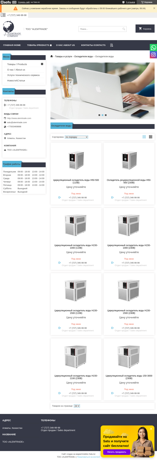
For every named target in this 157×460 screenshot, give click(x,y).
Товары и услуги (63, 56)
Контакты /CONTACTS (93, 45)
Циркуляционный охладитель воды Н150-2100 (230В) (76, 377)
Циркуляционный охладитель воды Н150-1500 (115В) (76, 311)
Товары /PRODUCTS (38, 45)
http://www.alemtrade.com (19, 118)
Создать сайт (24, 2)
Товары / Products (17, 64)
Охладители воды (83, 56)
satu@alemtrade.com (17, 122)
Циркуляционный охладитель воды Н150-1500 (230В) (129, 311)
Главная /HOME (12, 45)
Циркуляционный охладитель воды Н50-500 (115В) (76, 181)
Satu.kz (92, 454)
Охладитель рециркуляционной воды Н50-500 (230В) (129, 181)
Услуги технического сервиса (23, 75)
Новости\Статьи (16, 80)
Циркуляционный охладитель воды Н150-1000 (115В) (76, 246)
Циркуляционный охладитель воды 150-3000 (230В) (129, 377)
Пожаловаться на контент (88, 457)
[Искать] (124, 29)
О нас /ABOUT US (65, 45)
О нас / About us (16, 69)
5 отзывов (130, 2)
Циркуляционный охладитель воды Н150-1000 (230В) (129, 246)
